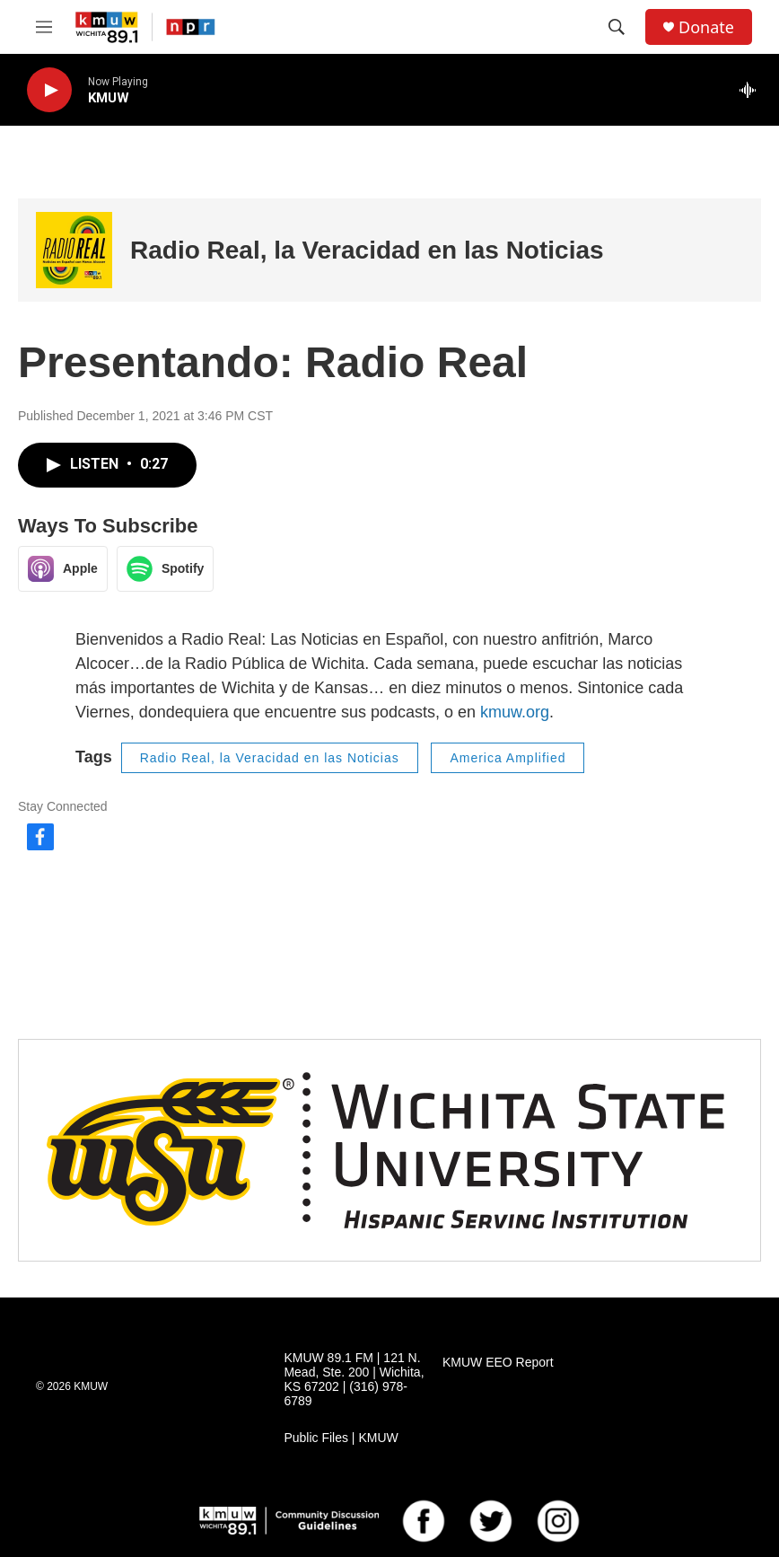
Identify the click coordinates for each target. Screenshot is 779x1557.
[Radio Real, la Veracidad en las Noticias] (74, 250)
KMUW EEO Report (498, 1362)
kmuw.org (514, 712)
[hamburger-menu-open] (44, 27)
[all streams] (752, 90)
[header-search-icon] (617, 27)
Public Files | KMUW (341, 1438)
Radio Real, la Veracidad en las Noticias (367, 250)
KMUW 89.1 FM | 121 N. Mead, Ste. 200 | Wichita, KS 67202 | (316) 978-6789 (354, 1379)
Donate (706, 27)
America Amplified (507, 758)
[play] (49, 90)
